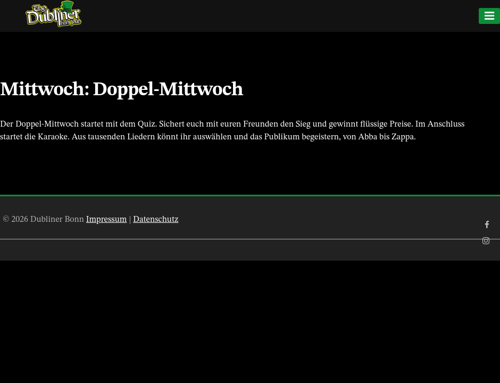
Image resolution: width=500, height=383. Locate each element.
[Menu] (489, 16)
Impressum (106, 219)
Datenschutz (155, 219)
